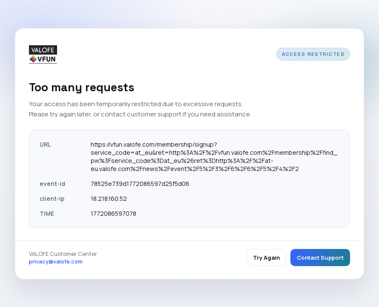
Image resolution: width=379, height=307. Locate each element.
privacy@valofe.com (56, 261)
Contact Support (320, 257)
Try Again (266, 257)
